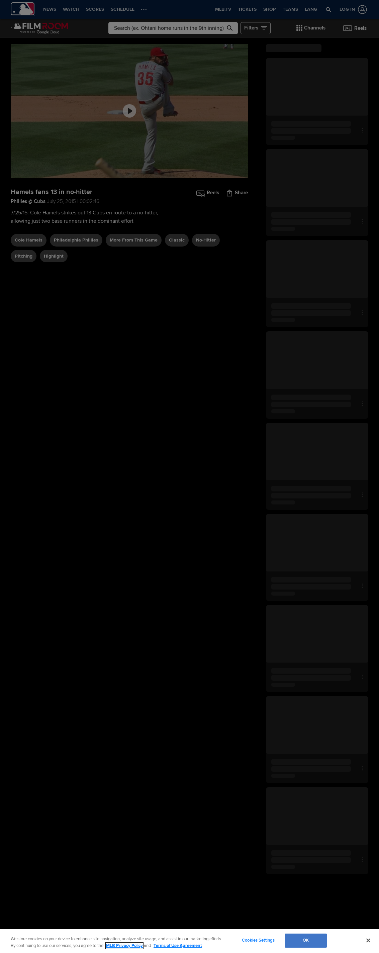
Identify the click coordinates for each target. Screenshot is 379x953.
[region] (189, 941)
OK (306, 940)
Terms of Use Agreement (178, 945)
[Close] (368, 940)
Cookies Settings (258, 940)
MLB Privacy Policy (124, 945)
